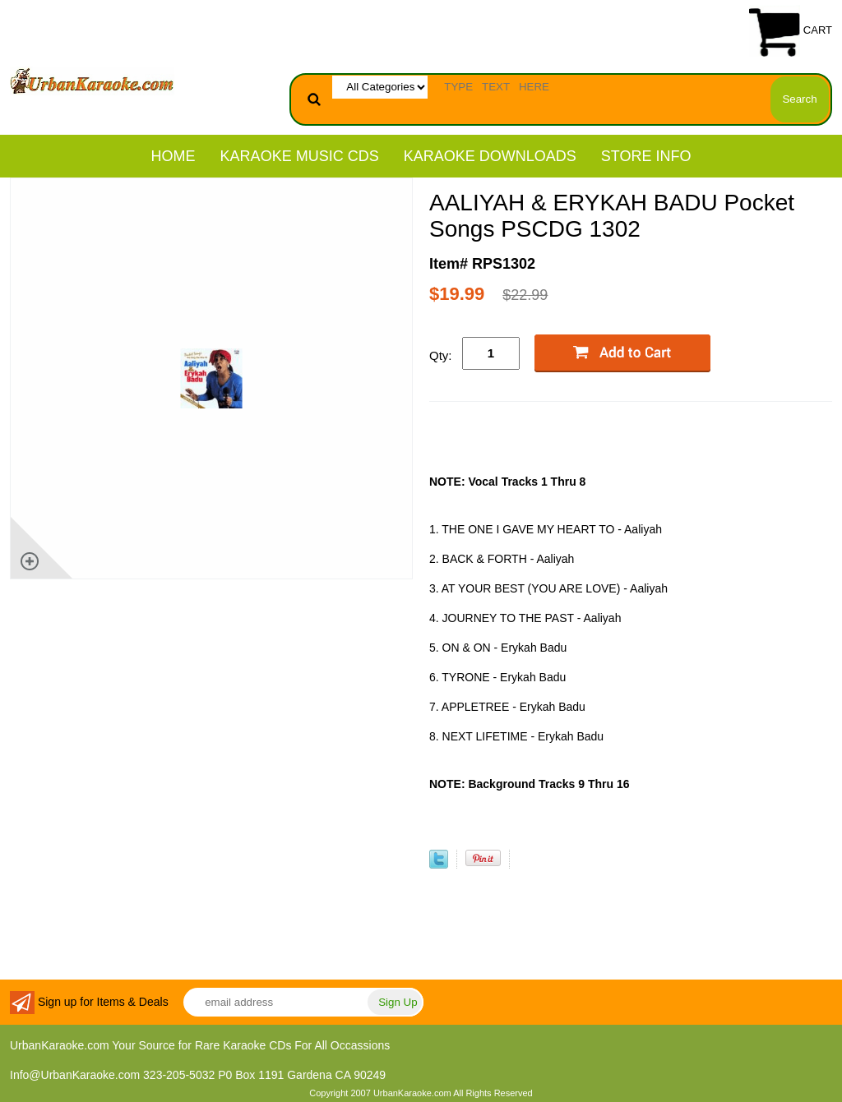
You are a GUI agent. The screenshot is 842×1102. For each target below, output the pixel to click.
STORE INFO (646, 156)
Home (173, 156)
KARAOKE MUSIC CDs (299, 156)
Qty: (440, 355)
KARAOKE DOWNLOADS (490, 156)
